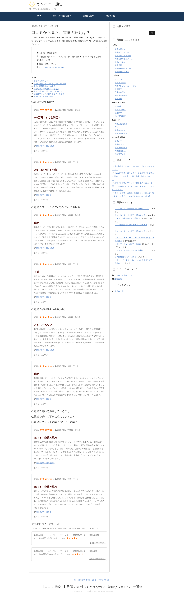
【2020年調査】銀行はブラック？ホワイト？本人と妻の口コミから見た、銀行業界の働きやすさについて (133, 176)
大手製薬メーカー (122, 72)
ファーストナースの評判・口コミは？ (130, 215)
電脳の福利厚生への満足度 (44, 86)
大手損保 (118, 99)
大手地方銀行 (120, 83)
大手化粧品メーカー (123, 69)
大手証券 (118, 89)
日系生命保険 (120, 92)
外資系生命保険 (121, 95)
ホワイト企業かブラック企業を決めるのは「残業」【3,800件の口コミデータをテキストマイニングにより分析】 (133, 186)
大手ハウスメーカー (123, 56)
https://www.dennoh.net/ (54, 67)
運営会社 (118, 279)
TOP (39, 16)
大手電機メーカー (122, 65)
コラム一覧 (110, 16)
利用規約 (77, 580)
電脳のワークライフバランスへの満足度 (50, 84)
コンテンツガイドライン (100, 580)
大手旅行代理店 (121, 148)
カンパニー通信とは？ (62, 16)
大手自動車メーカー (123, 49)
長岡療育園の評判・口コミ (125, 257)
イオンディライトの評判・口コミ (128, 244)
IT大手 (117, 127)
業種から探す (88, 16)
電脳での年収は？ (41, 81)
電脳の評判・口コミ (43, 195)
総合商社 (118, 106)
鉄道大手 (118, 113)
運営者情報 (86, 580)
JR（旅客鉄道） (121, 116)
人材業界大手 (120, 154)
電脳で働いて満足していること (46, 89)
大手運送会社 (120, 151)
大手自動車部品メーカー (125, 59)
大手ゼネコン (120, 144)
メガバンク (119, 79)
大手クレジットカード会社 (125, 86)
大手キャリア (120, 130)
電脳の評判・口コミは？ (45, 146)
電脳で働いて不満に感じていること (48, 91)
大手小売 (118, 141)
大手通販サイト (121, 134)
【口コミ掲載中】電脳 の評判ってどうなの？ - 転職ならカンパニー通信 (92, 587)
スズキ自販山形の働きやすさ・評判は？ (131, 225)
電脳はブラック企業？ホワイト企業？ (49, 94)
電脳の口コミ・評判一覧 (43, 97)
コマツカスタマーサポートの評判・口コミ (132, 209)
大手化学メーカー (122, 52)
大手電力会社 (120, 110)
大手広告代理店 (121, 124)
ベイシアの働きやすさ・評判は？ (128, 218)
